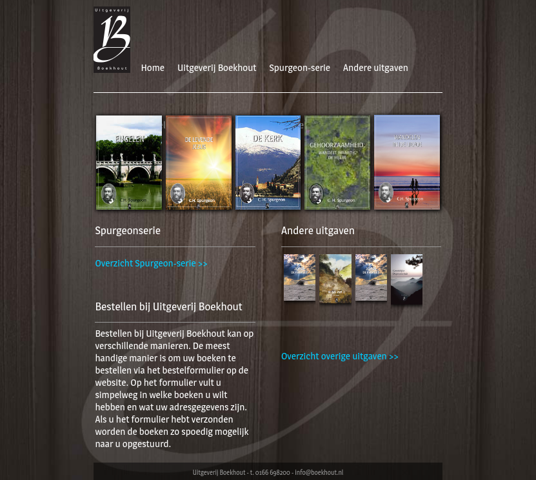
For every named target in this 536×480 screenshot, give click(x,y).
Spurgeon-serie (300, 67)
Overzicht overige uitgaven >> (340, 356)
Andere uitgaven (375, 67)
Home (152, 67)
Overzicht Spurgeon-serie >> (151, 263)
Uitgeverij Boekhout (217, 67)
